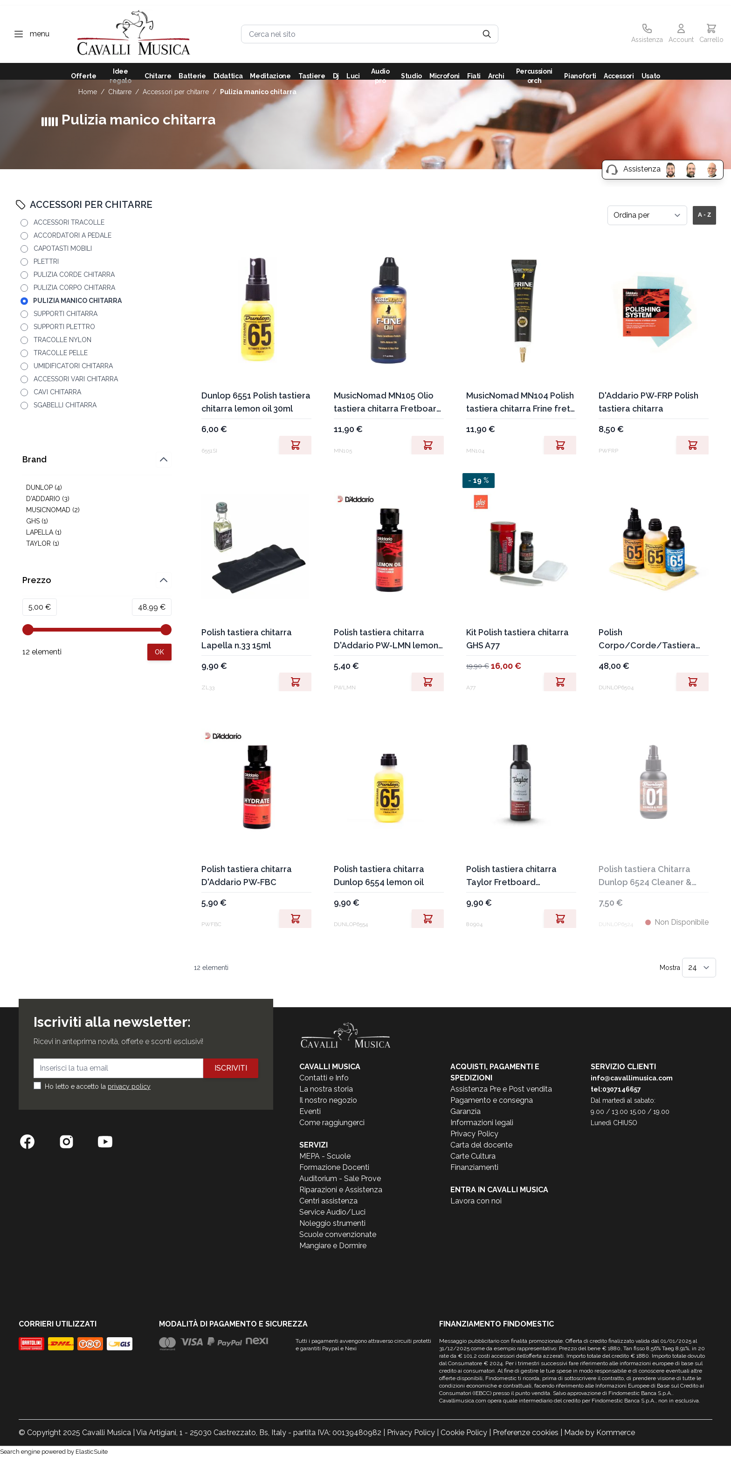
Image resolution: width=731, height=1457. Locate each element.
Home (87, 92)
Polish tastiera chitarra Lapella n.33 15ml (246, 638)
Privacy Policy (474, 1133)
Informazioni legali (481, 1122)
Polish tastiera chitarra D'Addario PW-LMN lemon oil (386, 639)
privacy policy (129, 1086)
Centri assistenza (328, 1200)
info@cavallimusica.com (632, 1078)
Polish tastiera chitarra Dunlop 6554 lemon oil (379, 875)
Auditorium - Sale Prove (340, 1178)
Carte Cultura (473, 1156)
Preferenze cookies (526, 1432)
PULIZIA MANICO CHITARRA (258, 92)
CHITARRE (119, 92)
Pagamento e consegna (491, 1100)
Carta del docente (481, 1145)
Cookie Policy (464, 1432)
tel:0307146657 (616, 1089)
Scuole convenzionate (337, 1234)
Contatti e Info (324, 1077)
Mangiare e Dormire (332, 1245)
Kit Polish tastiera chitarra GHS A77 (517, 638)
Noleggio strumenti (332, 1223)
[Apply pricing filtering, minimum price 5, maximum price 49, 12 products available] (159, 652)
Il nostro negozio (328, 1100)
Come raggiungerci (332, 1122)
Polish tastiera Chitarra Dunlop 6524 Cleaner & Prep (645, 876)
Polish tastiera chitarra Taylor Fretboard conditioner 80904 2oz (511, 876)
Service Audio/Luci (332, 1212)
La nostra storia (326, 1089)
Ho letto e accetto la (98, 1086)
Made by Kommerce (599, 1432)
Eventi (310, 1111)
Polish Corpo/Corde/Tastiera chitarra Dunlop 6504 (647, 639)
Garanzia (465, 1111)
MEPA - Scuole (325, 1156)
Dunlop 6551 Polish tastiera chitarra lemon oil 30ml (255, 402)
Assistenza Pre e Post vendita (501, 1089)
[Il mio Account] (681, 34)
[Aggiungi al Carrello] (310, 445)
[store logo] (133, 34)
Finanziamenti (474, 1167)
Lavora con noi (476, 1200)
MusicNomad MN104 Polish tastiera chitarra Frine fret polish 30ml (520, 403)
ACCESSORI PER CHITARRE (176, 92)
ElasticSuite (92, 1451)
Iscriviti (230, 1068)
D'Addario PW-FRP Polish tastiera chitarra (648, 402)
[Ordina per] (647, 215)
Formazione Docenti (334, 1167)
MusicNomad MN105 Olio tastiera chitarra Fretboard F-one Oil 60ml (388, 403)
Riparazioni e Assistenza (340, 1189)
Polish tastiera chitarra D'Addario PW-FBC (246, 875)
